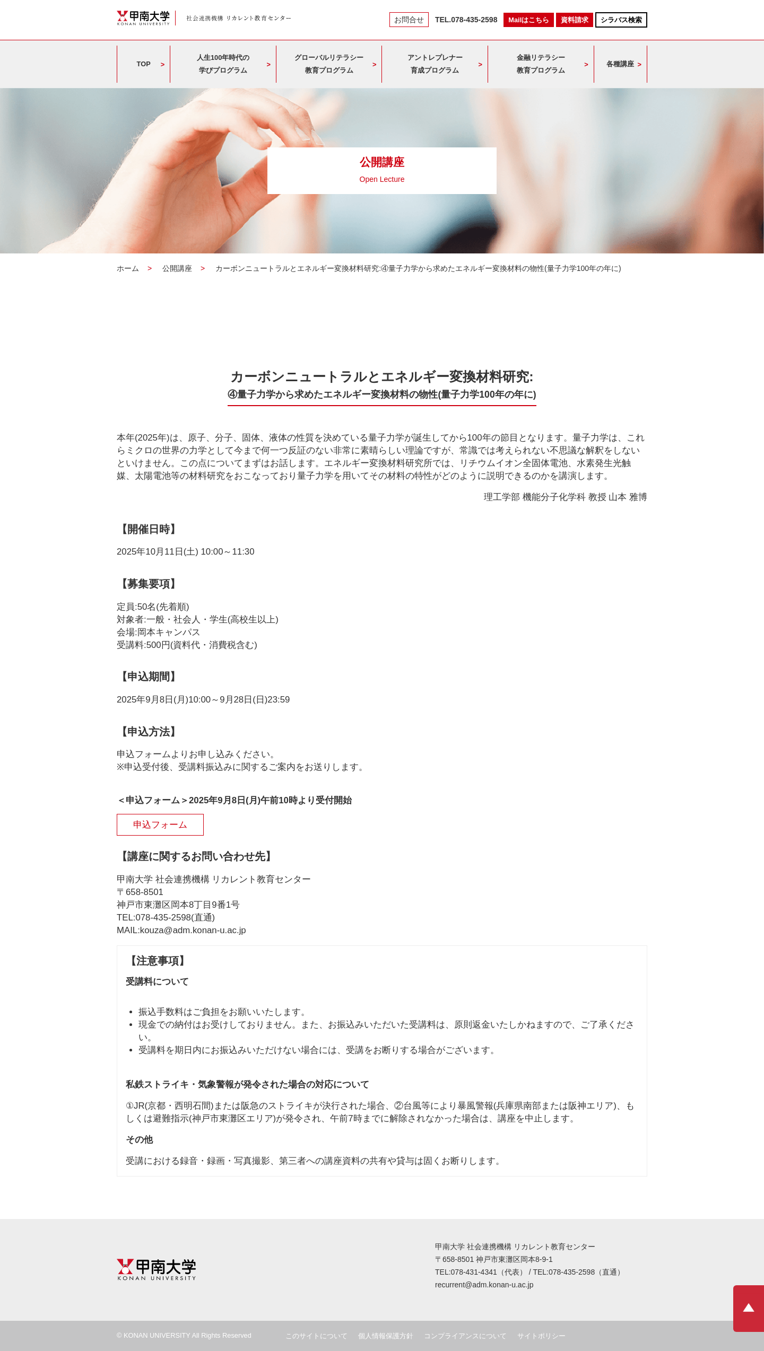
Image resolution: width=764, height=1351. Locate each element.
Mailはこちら (528, 20)
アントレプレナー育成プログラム (435, 64)
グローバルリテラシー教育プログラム (328, 64)
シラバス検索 (621, 20)
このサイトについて (316, 1336)
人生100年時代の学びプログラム (223, 64)
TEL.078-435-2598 (466, 19)
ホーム (128, 268)
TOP (144, 64)
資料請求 (574, 20)
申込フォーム (160, 825)
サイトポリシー (541, 1336)
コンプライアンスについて (465, 1336)
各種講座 (620, 64)
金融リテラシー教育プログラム (541, 64)
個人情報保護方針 (385, 1336)
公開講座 (177, 268)
